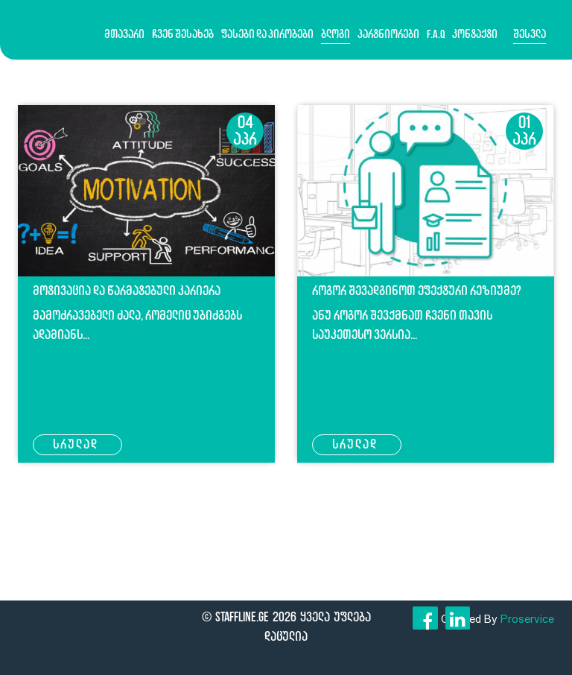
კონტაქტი (475, 34)
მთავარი (124, 34)
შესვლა (529, 34)
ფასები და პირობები (267, 34)
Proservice (527, 619)
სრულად (77, 444)
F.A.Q (436, 34)
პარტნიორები (388, 34)
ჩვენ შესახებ (183, 34)
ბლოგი (335, 34)
